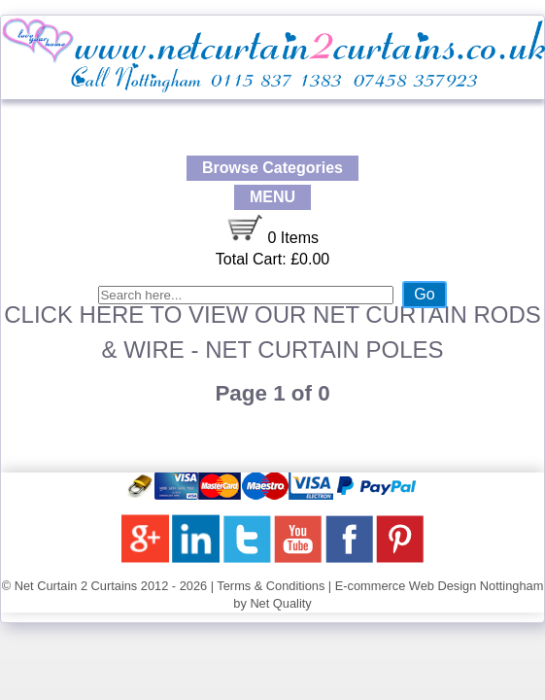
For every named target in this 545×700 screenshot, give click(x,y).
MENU (272, 197)
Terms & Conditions (270, 585)
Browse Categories (272, 167)
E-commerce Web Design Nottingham (439, 585)
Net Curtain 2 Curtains (76, 585)
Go (424, 294)
